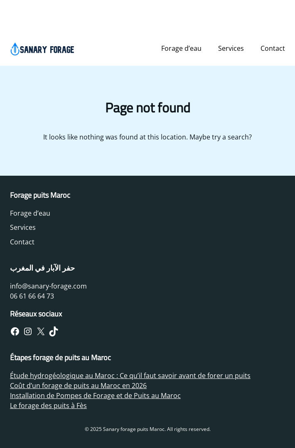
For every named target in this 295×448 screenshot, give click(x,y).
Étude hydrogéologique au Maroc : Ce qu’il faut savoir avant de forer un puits (130, 375)
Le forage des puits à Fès (48, 405)
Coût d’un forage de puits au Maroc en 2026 (78, 385)
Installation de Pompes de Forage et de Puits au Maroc (95, 395)
